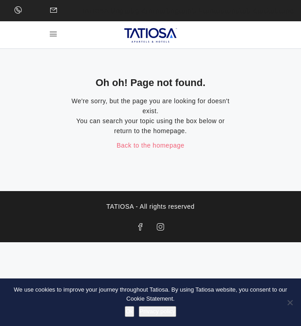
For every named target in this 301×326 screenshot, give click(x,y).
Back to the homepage (150, 145)
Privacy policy (157, 311)
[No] (289, 302)
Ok (129, 311)
